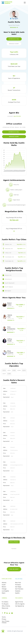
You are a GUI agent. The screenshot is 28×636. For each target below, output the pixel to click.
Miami (3, 593)
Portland (18, 584)
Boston (4, 587)
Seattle (17, 593)
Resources (5, 608)
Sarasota (17, 591)
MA (15, 116)
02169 (19, 370)
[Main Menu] (24, 2)
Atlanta (4, 582)
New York (18, 582)
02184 (14, 370)
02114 (9, 370)
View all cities (18, 578)
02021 (24, 370)
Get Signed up (19, 606)
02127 (4, 373)
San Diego (18, 587)
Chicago (4, 589)
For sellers (5, 602)
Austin (4, 584)
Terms (4, 617)
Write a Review (14, 542)
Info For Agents (19, 604)
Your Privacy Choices (5, 622)
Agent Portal (19, 602)
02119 (4, 370)
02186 (9, 373)
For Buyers (5, 604)
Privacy (4, 619)
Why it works (6, 606)
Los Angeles (5, 591)
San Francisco (19, 589)
